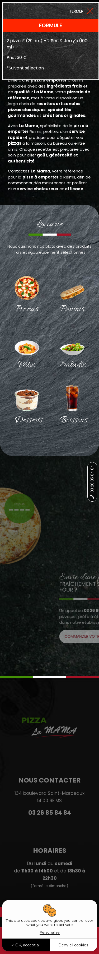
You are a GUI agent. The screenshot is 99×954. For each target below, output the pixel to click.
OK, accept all (25, 945)
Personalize (50, 932)
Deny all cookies (73, 945)
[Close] (81, 11)
